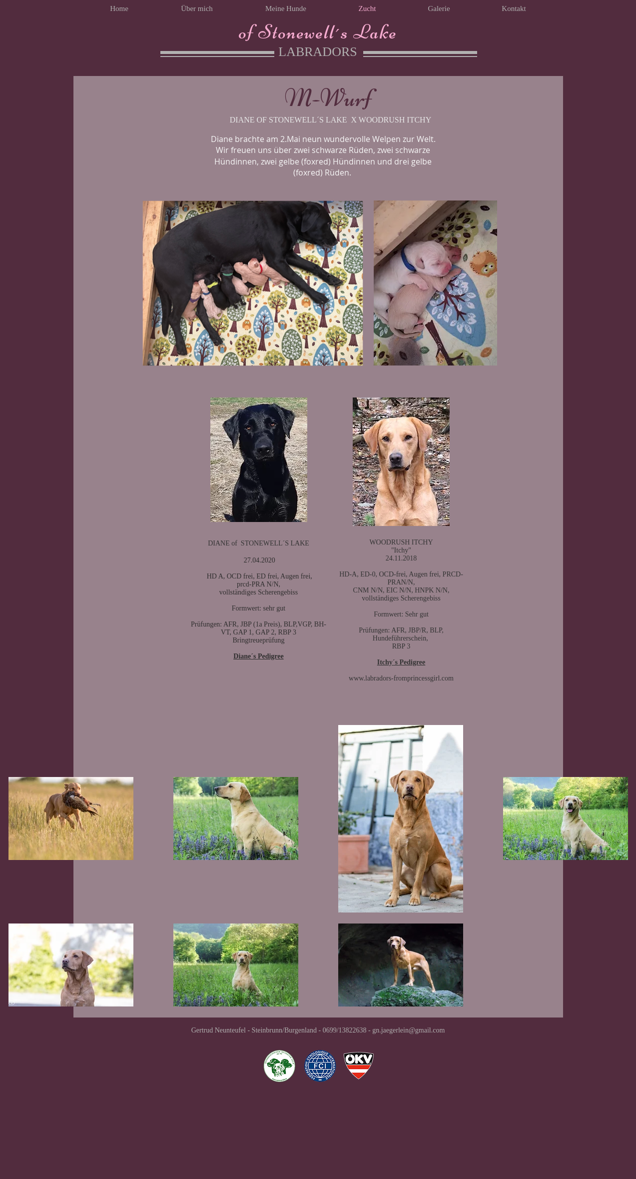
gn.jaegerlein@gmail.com (408, 1030)
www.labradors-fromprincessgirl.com (401, 678)
